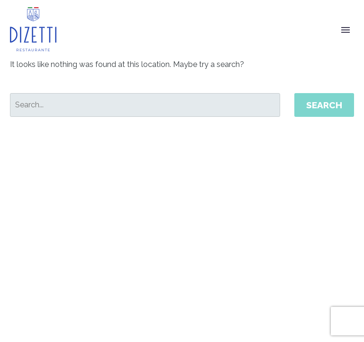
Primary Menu (345, 30)
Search (324, 105)
